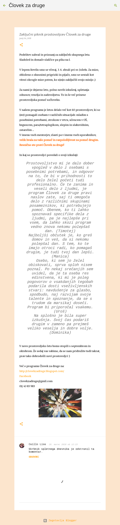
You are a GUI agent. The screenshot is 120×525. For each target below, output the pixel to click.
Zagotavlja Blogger (60, 520)
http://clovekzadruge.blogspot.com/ (41, 371)
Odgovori (34, 457)
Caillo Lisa (38, 444)
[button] (21, 45)
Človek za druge (27, 5)
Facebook (25, 376)
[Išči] (49, 5)
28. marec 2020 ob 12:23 (63, 444)
